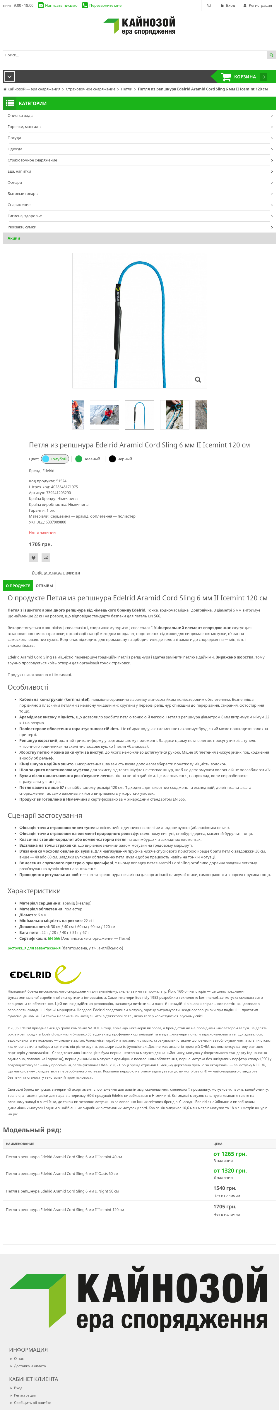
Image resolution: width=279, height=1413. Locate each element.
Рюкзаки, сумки (22, 227)
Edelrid (48, 470)
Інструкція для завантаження (34, 948)
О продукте (18, 585)
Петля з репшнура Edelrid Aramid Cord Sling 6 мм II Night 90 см (62, 1191)
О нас (16, 1358)
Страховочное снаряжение (32, 160)
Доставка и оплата (27, 1365)
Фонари (15, 182)
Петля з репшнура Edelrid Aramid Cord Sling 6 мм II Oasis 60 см (62, 1173)
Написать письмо (61, 5)
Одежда (15, 148)
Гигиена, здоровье (25, 215)
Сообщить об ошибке (30, 1402)
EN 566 (54, 938)
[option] (139, 414)
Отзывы (44, 585)
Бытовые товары (23, 193)
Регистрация (22, 1395)
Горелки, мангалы (24, 126)
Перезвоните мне (105, 5)
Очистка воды (20, 115)
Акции (14, 238)
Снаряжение (19, 204)
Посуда (14, 137)
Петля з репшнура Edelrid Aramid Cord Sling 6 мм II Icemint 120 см (65, 1209)
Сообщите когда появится (56, 572)
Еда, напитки (19, 171)
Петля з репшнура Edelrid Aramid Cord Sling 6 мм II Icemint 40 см (64, 1156)
